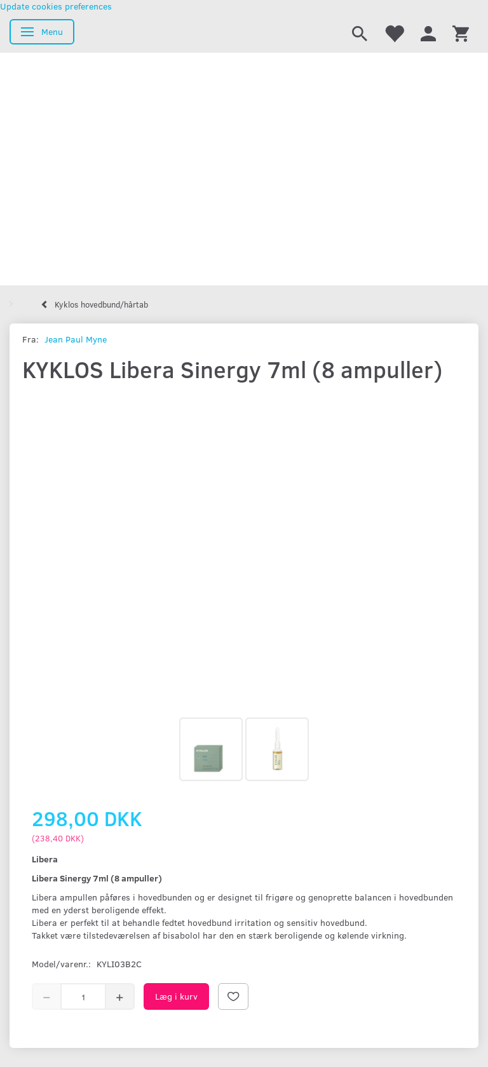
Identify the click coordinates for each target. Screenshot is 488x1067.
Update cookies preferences (56, 6)
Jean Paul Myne (75, 339)
